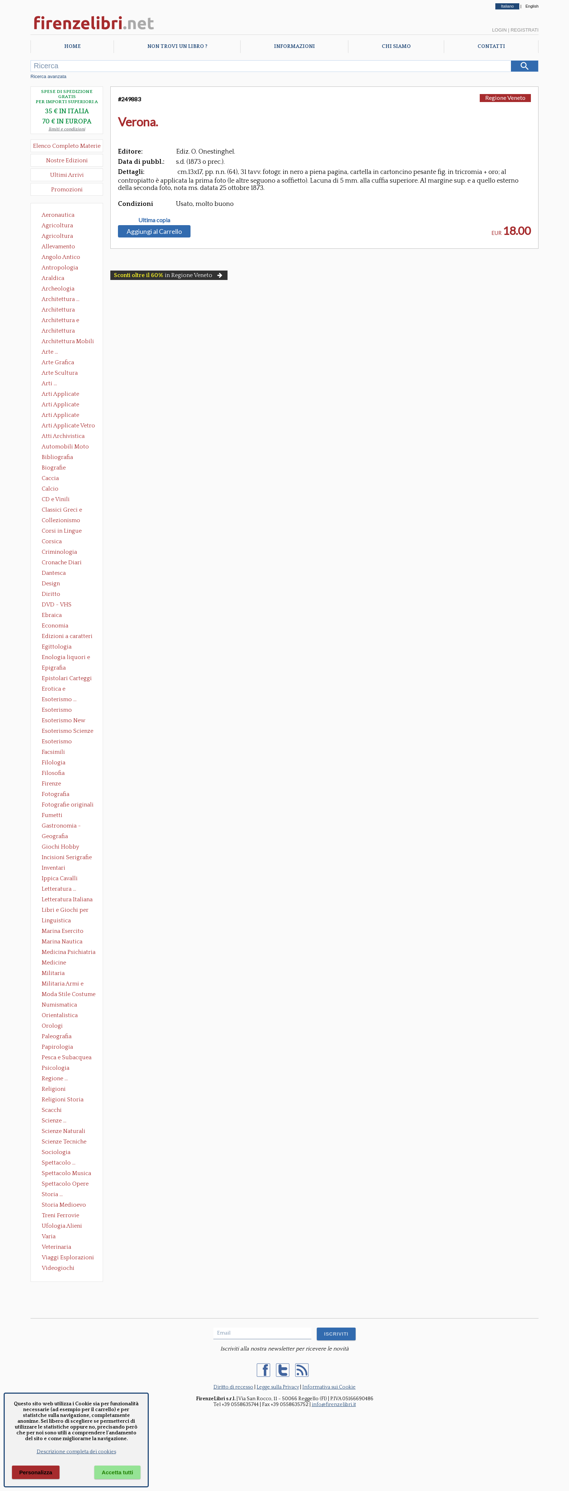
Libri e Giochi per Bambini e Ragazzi (66, 911)
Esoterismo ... (59, 699)
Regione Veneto (505, 97)
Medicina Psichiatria (68, 952)
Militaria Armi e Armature (62, 984)
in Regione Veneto (169, 275)
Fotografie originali (68, 804)
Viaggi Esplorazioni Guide (68, 1258)
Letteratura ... (59, 889)
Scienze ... (54, 1120)
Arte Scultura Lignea (60, 374)
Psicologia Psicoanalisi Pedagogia (57, 1069)
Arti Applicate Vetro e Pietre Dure (68, 426)
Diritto (51, 594)
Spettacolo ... (58, 1162)
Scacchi (52, 1110)
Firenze (51, 783)
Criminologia (59, 552)
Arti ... (49, 383)
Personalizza (35, 1472)
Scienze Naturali (63, 1131)
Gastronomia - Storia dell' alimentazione (61, 826)
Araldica (53, 278)
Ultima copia (154, 220)
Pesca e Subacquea (66, 1057)
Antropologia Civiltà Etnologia (64, 268)
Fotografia (55, 794)
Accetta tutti (117, 1472)
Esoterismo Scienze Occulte (67, 732)
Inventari (53, 868)
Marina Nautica (62, 941)
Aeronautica (58, 215)
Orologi (52, 1026)
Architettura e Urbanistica (60, 321)
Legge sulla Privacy (278, 1387)
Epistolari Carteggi (67, 678)
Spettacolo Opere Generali (65, 1185)
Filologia (53, 762)
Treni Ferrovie (60, 1215)
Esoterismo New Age (63, 721)
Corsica (52, 541)
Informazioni (294, 46)
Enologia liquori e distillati (66, 658)
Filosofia (53, 773)
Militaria (53, 973)
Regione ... (55, 1078)
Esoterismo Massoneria (57, 711)
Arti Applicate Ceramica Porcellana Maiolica (68, 395)
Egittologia (56, 646)
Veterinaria (56, 1247)
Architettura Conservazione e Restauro (63, 310)
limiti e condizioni (67, 129)
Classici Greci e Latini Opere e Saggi (68, 511)
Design (51, 583)
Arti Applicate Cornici (60, 405)
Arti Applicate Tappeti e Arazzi (63, 416)
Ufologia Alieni (62, 1226)
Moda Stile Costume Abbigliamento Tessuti (68, 995)
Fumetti (52, 815)
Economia (55, 625)
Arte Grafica (58, 362)
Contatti (491, 46)
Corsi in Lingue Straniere (62, 532)
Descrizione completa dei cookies (76, 1452)
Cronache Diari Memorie (62, 563)
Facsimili (53, 752)
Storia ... (52, 1194)
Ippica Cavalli (60, 878)
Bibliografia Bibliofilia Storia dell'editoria (64, 458)
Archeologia (58, 288)
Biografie (54, 467)
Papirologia (57, 1047)
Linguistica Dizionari (56, 921)
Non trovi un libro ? (177, 46)
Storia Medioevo (64, 1205)
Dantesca (54, 573)
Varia (49, 1236)
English (532, 6)
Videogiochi (58, 1268)
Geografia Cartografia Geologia (57, 837)
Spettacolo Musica (66, 1173)
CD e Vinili (56, 499)
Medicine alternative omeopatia (56, 963)
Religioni (54, 1089)
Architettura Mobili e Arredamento (68, 342)
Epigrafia (54, 668)
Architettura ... (60, 299)
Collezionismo (61, 520)
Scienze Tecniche (64, 1141)
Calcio (50, 489)
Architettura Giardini (58, 332)
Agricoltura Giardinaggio (59, 237)
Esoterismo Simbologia (57, 742)
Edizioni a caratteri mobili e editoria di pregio (68, 637)
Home (72, 46)
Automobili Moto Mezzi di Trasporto (67, 447)
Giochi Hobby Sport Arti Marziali (67, 848)
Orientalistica (60, 1015)
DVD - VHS (56, 604)
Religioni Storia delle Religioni (62, 1100)
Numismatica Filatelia (59, 1005)
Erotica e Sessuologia (58, 690)
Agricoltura (57, 225)
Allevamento (58, 246)
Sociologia (56, 1152)
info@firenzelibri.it (334, 1404)
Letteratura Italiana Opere (67, 900)
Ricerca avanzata (48, 76)
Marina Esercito (62, 931)
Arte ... (50, 352)
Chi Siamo (396, 46)
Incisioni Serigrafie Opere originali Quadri (67, 858)
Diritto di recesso (233, 1387)
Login (499, 30)
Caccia (50, 478)
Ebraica (52, 615)
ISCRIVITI (336, 1334)
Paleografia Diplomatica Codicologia (58, 1037)
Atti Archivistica (63, 436)
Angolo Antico (61, 257)
